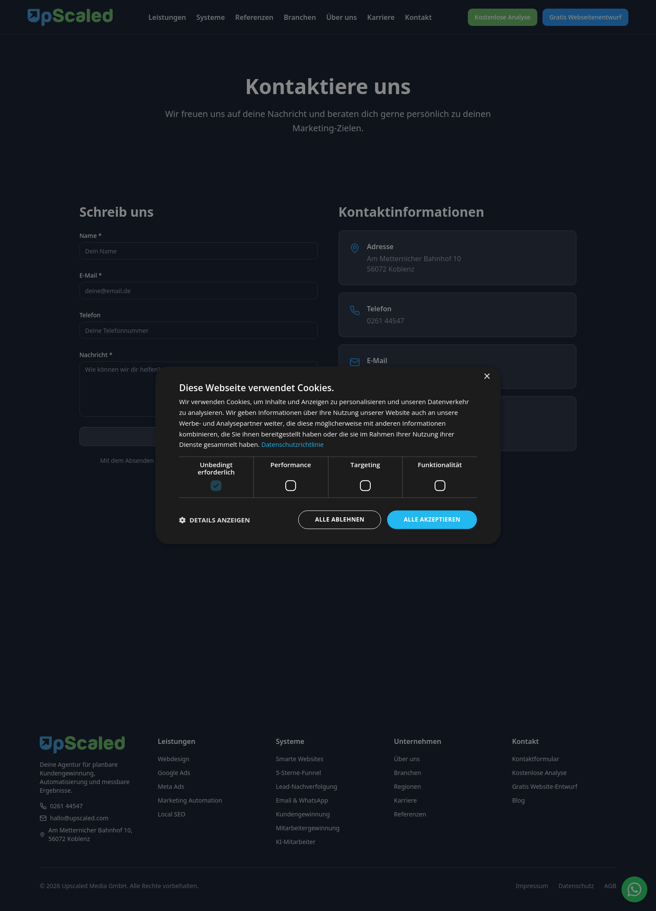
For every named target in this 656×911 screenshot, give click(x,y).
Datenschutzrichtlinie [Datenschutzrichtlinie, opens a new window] (293, 444)
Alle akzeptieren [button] (431, 520)
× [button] (486, 376)
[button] (214, 520)
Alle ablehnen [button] (337, 520)
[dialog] (328, 456)
